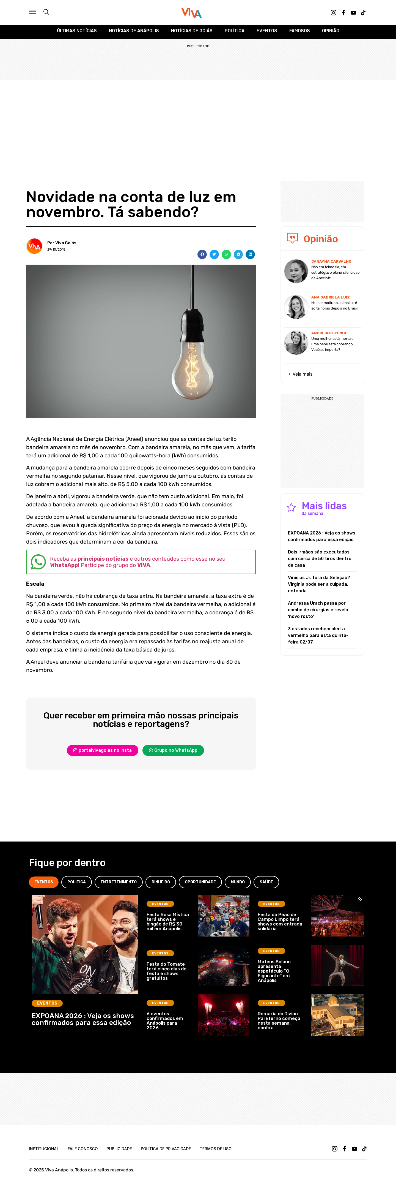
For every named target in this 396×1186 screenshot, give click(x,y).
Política (234, 33)
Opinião (330, 33)
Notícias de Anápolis (134, 33)
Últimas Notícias (77, 33)
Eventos (267, 33)
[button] (202, 257)
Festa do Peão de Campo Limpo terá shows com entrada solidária (280, 924)
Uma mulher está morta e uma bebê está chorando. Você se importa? (332, 346)
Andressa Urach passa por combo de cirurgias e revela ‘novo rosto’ (318, 612)
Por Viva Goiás (61, 245)
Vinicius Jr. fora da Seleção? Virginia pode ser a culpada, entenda (319, 587)
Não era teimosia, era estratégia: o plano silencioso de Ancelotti (335, 275)
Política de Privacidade (166, 1151)
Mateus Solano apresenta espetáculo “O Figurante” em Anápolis (274, 974)
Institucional (44, 1151)
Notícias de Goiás (192, 33)
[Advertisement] (198, 124)
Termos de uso (216, 1151)
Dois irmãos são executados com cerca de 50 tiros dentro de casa (319, 561)
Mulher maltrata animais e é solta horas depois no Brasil (334, 308)
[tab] (44, 885)
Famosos (299, 33)
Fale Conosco (83, 1151)
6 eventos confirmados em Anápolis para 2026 (165, 1023)
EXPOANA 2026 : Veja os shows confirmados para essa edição (321, 539)
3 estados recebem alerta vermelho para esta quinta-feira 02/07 (318, 638)
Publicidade (119, 1151)
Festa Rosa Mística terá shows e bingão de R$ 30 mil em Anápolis (168, 924)
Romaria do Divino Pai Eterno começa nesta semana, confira (279, 1023)
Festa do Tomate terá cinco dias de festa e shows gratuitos (166, 974)
